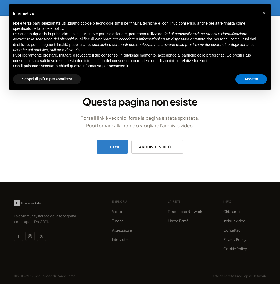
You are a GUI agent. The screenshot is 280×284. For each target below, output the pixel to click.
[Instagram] (30, 236)
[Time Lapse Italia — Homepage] (30, 203)
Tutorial (118, 221)
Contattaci (232, 230)
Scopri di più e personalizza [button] (47, 79)
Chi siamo (231, 211)
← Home (112, 147)
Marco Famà (178, 221)
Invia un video (234, 221)
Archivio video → (157, 147)
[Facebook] (18, 236)
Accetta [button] (251, 79)
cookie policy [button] (52, 28)
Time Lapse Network (185, 211)
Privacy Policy (234, 239)
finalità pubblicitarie (73, 44)
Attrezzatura (122, 230)
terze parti (97, 34)
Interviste (120, 239)
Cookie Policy (235, 249)
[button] (264, 13)
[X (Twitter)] (41, 236)
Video (117, 211)
